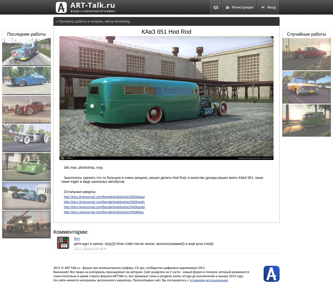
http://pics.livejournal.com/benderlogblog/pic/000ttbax (104, 212)
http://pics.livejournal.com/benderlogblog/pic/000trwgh (104, 202)
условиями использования (209, 280)
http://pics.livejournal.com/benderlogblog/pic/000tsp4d (104, 207)
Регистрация (239, 7)
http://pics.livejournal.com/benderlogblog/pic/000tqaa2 (104, 197)
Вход (268, 7)
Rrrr (77, 239)
